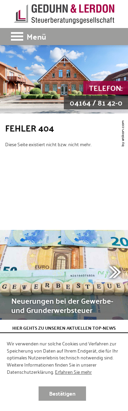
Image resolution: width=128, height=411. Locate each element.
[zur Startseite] (64, 14)
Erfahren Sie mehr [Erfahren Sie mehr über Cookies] (73, 372)
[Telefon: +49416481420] (96, 95)
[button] (64, 36)
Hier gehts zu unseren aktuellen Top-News (64, 328)
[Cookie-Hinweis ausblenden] (62, 393)
